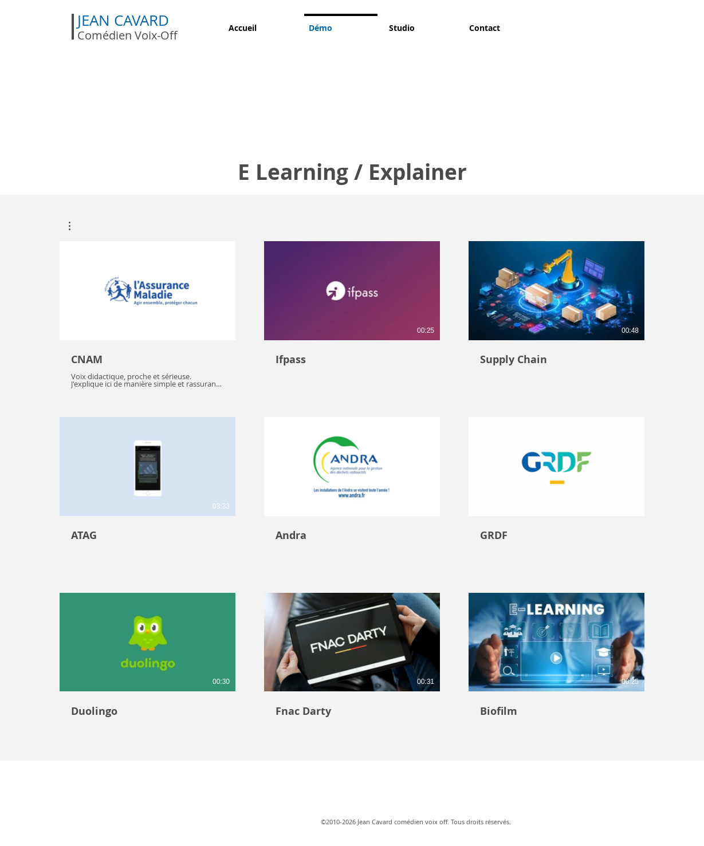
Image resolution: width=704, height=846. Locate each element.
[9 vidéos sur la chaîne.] (352, 490)
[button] (75, 226)
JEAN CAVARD (125, 20)
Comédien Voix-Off (127, 35)
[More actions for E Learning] (75, 226)
